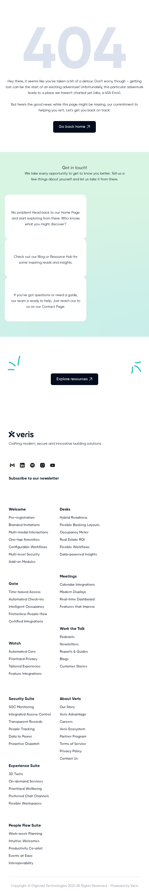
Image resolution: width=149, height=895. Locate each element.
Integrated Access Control (30, 714)
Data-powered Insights (78, 554)
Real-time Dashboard (77, 599)
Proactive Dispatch (24, 744)
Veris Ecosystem (72, 729)
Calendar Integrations (77, 584)
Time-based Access (25, 592)
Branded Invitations (24, 525)
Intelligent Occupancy (26, 607)
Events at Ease (21, 856)
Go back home (74, 127)
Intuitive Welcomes (24, 841)
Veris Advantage (73, 714)
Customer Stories (73, 666)
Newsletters (69, 644)
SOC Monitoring (21, 707)
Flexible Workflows (74, 547)
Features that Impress (77, 607)
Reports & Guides (74, 651)
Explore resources (74, 379)
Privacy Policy (71, 751)
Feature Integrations (25, 674)
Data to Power (20, 736)
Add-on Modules (22, 562)
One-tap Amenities (24, 540)
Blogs (64, 659)
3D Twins (16, 774)
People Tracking (22, 729)
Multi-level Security (24, 554)
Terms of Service (73, 744)
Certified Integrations (26, 621)
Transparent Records (25, 722)
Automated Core (22, 651)
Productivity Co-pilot (25, 848)
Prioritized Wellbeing (25, 789)
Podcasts (67, 637)
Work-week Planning (25, 834)
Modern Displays (73, 592)
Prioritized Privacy (23, 659)
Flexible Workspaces (25, 803)
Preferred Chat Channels (29, 796)
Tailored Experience (25, 666)
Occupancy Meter (74, 532)
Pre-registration (22, 517)
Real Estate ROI (72, 540)
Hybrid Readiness (73, 517)
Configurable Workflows (28, 547)
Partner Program (73, 736)
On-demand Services (26, 781)
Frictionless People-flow (28, 614)
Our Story (67, 707)
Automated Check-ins (26, 599)
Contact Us (69, 758)
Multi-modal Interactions (28, 532)
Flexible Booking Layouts (80, 525)
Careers (66, 722)
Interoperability (21, 863)
